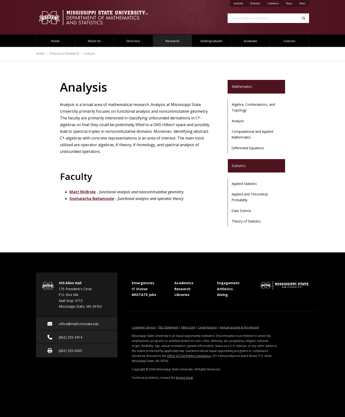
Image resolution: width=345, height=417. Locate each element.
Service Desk (184, 378)
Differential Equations (248, 148)
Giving (222, 294)
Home (55, 41)
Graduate (250, 41)
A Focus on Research (64, 53)
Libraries (182, 294)
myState (240, 2)
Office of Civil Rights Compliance (189, 356)
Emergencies (143, 283)
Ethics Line (188, 327)
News (304, 2)
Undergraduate (211, 41)
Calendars (274, 2)
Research (178, 39)
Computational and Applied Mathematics (252, 134)
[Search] (303, 18)
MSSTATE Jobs (144, 294)
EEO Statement (168, 327)
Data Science (241, 210)
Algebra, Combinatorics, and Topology (253, 107)
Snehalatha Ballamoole (91, 198)
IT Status (140, 289)
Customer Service (143, 327)
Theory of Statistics (246, 221)
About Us (94, 41)
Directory (257, 2)
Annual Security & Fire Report (239, 327)
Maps (291, 2)
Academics (183, 283)
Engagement (228, 283)
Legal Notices (207, 327)
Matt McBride (82, 192)
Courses (289, 41)
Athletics (225, 289)
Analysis (238, 121)
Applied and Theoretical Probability (250, 197)
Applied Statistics (244, 183)
